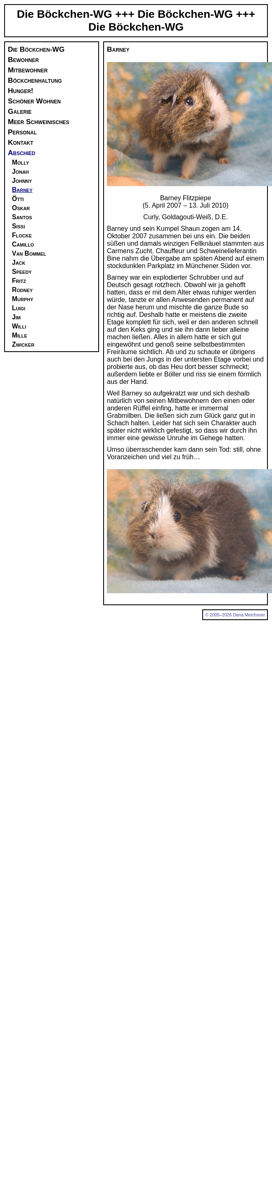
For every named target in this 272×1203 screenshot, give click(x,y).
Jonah (20, 171)
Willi (19, 326)
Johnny (22, 180)
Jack (19, 262)
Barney (22, 189)
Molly (20, 162)
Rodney (22, 289)
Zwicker (23, 344)
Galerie (19, 111)
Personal (22, 132)
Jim (16, 317)
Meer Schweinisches (38, 121)
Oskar (21, 207)
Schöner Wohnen (34, 101)
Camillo (23, 244)
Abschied (21, 153)
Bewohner (23, 59)
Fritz (19, 280)
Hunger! (20, 90)
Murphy (22, 298)
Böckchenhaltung (35, 80)
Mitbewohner (27, 70)
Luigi (18, 308)
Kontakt (20, 142)
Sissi (18, 226)
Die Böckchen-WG (36, 49)
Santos (22, 216)
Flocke (22, 235)
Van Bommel (29, 253)
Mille (19, 335)
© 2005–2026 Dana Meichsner (235, 614)
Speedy (22, 271)
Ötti (18, 198)
